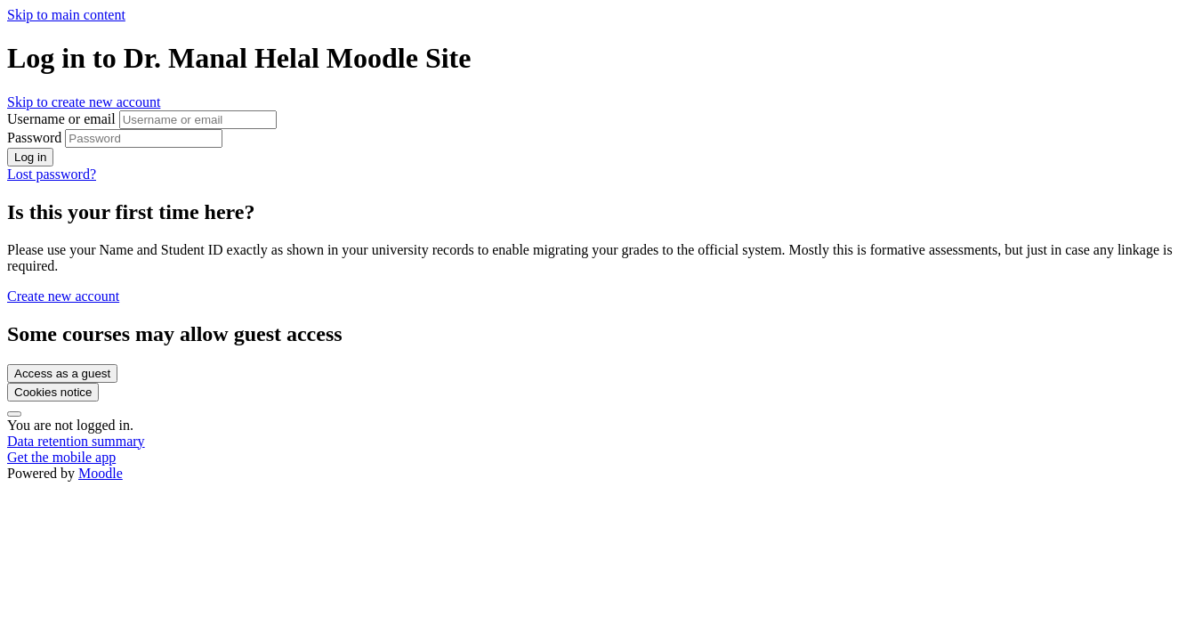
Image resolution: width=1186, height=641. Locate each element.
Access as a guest (62, 373)
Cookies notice (53, 392)
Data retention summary (76, 441)
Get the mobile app (61, 457)
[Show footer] (14, 414)
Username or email (63, 118)
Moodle (100, 473)
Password (34, 137)
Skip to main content (66, 14)
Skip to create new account (83, 102)
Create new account (63, 296)
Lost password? (51, 174)
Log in (30, 157)
